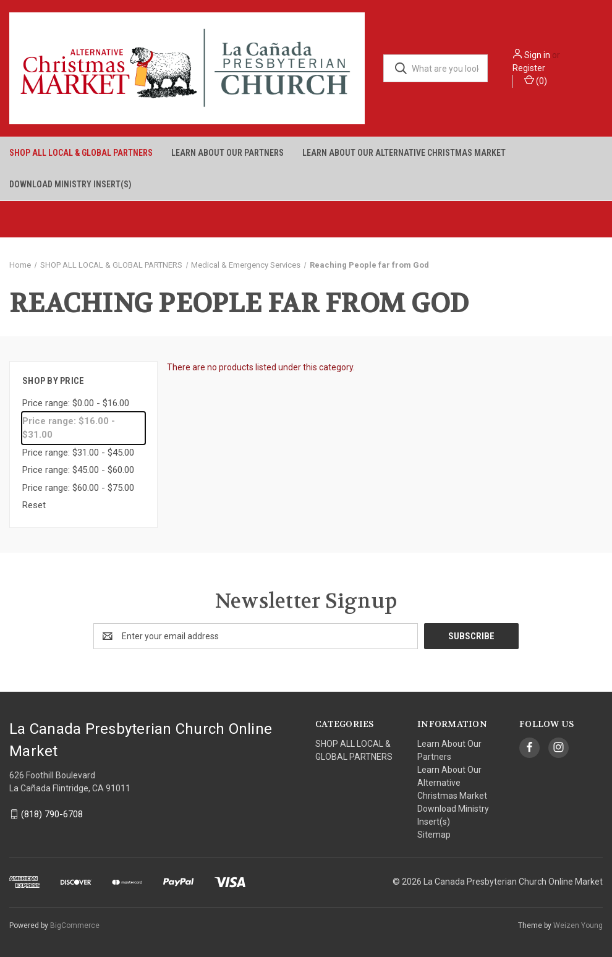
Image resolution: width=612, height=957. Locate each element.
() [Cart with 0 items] (535, 80)
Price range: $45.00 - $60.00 (78, 469)
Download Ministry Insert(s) (70, 184)
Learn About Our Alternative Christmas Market (404, 153)
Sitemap (434, 835)
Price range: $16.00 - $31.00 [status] (68, 428)
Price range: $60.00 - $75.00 (78, 487)
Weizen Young (578, 925)
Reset (34, 505)
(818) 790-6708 (52, 814)
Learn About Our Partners (227, 153)
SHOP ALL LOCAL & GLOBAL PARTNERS (81, 153)
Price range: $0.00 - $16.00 (75, 403)
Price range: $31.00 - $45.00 (78, 452)
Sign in (537, 55)
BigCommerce (75, 925)
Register (528, 68)
